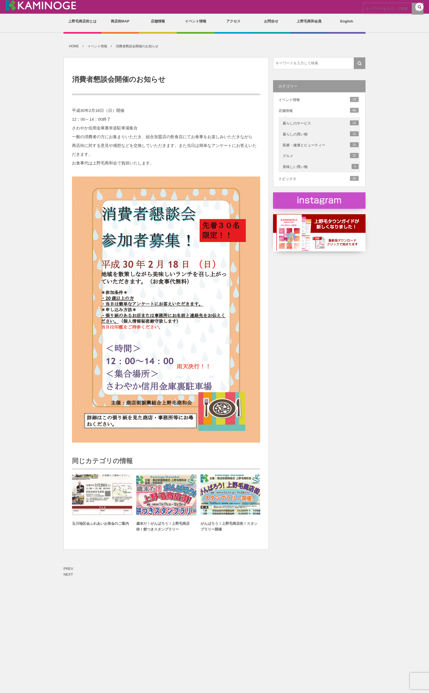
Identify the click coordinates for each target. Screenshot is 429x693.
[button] (419, 7)
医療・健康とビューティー (321, 144)
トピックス (319, 178)
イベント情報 (319, 99)
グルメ (321, 155)
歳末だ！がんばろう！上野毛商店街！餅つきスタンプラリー (163, 528)
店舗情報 (319, 110)
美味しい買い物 (321, 166)
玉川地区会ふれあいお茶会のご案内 (100, 525)
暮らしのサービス (321, 122)
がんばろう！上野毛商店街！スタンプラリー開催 (229, 528)
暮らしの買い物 (321, 133)
